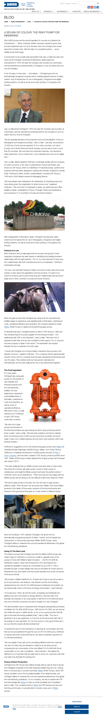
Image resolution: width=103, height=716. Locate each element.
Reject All (76, 706)
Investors (77, 11)
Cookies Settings (77, 701)
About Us (35, 11)
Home (6, 21)
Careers (62, 3)
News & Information (91, 11)
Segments (48, 11)
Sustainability (62, 11)
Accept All (77, 712)
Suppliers (67, 3)
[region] (51, 706)
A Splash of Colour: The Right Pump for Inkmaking (51, 21)
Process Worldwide (15, 26)
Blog (29, 21)
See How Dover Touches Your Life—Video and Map (19, 9)
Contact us (74, 3)
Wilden (6, 327)
